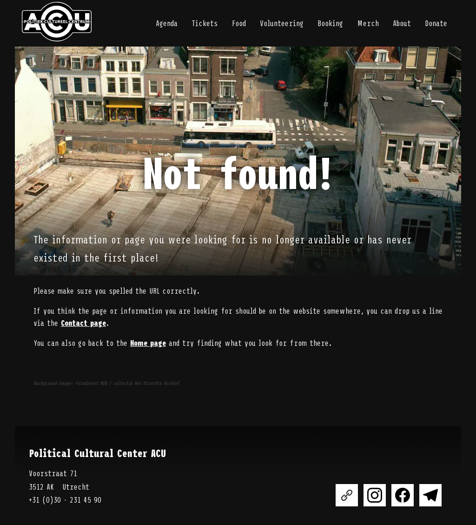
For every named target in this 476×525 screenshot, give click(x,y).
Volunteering (282, 23)
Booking (330, 23)
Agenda (167, 23)
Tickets (205, 23)
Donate (436, 23)
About (402, 23)
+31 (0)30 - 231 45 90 (65, 499)
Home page (148, 342)
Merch (368, 23)
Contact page (83, 322)
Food (238, 23)
